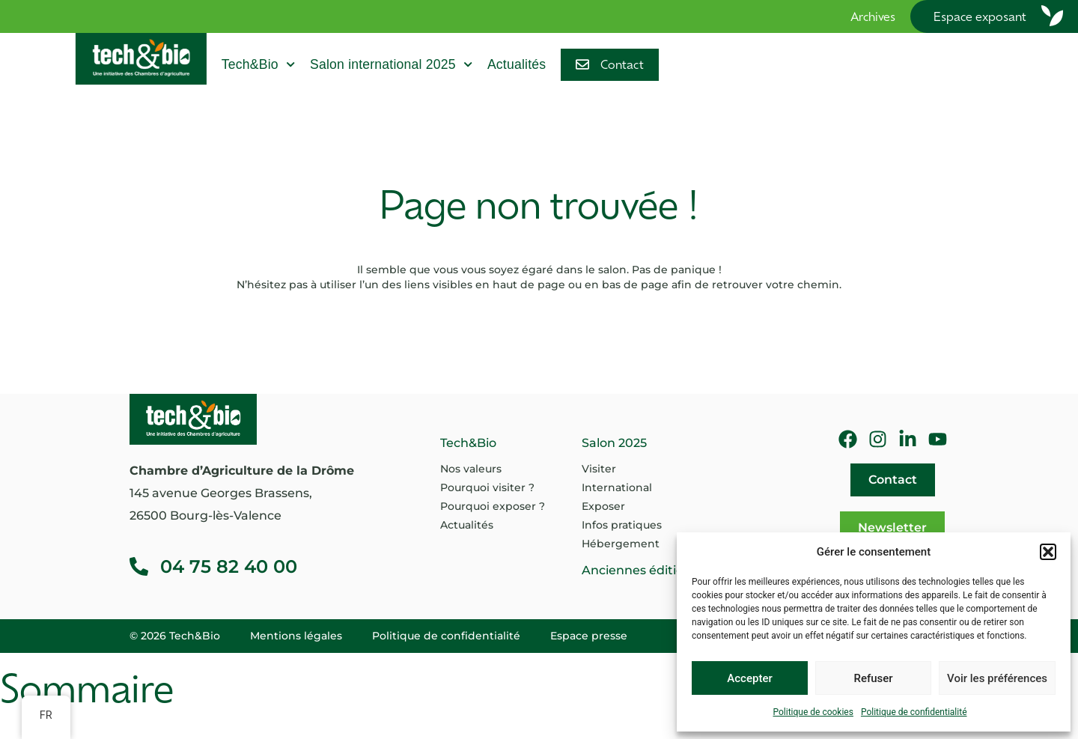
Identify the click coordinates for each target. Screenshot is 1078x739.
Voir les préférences (997, 678)
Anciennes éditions (640, 570)
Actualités (516, 64)
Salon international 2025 (391, 64)
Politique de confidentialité (914, 712)
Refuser (872, 678)
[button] (1048, 551)
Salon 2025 (614, 443)
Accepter (749, 678)
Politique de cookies (813, 712)
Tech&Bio (258, 64)
